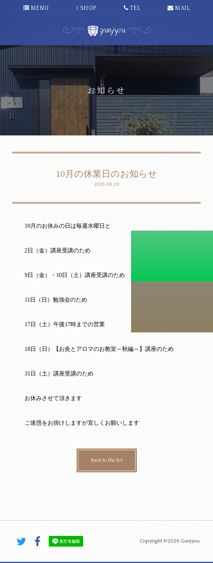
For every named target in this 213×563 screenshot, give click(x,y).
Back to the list (107, 460)
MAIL (179, 8)
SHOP (87, 8)
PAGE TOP (106, 515)
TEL (132, 8)
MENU (36, 8)
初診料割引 (172, 256)
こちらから (172, 307)
